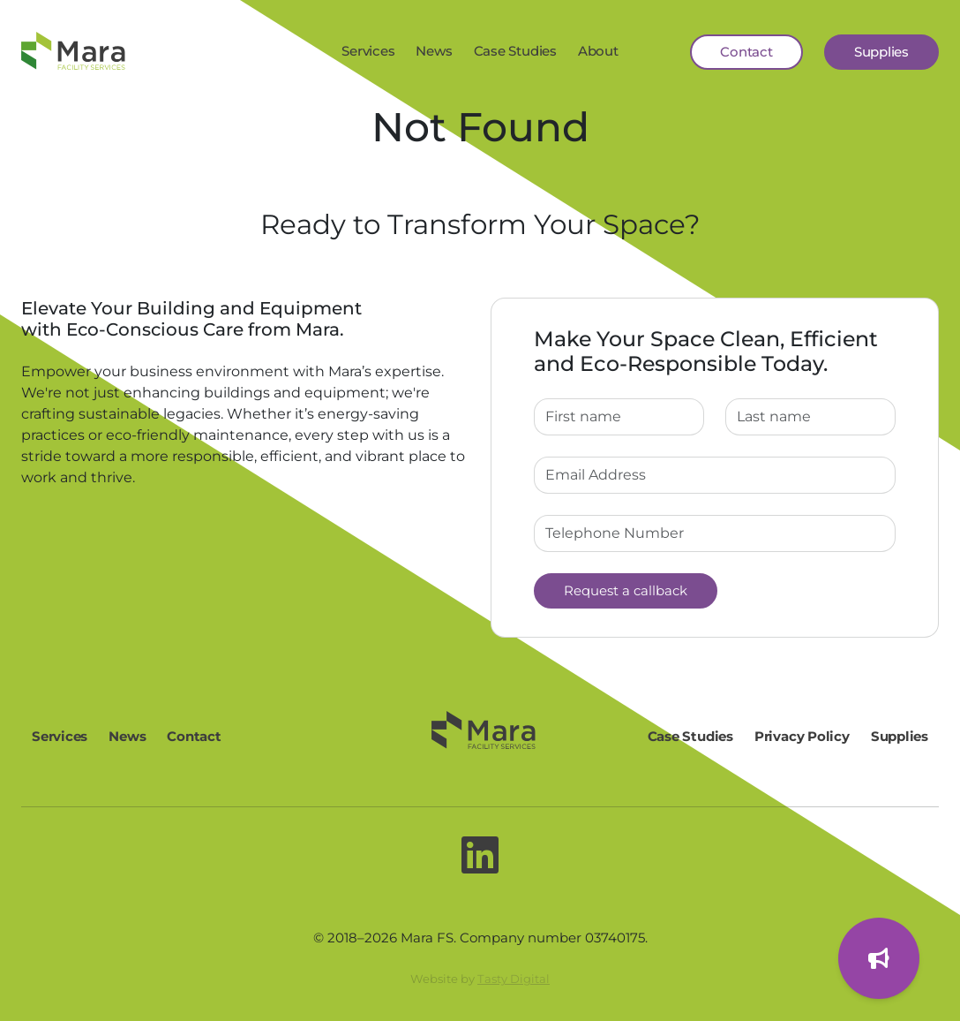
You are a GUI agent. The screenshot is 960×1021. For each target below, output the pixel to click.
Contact (746, 51)
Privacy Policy (802, 736)
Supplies (881, 51)
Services (367, 50)
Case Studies (515, 50)
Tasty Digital (513, 979)
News (434, 50)
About (598, 50)
